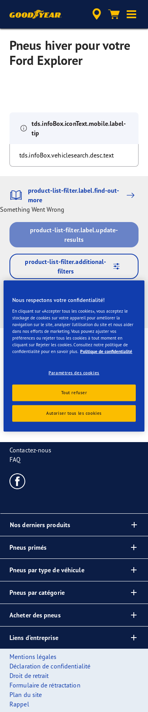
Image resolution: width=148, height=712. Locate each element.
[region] (74, 356)
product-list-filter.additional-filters (75, 266)
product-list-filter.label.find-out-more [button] (74, 195)
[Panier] (114, 14)
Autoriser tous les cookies (74, 413)
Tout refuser (74, 392)
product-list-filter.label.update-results (74, 234)
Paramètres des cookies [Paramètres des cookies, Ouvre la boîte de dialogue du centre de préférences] (74, 372)
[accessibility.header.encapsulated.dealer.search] (97, 14)
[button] (131, 14)
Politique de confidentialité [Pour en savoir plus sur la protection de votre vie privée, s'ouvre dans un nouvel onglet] (106, 351)
